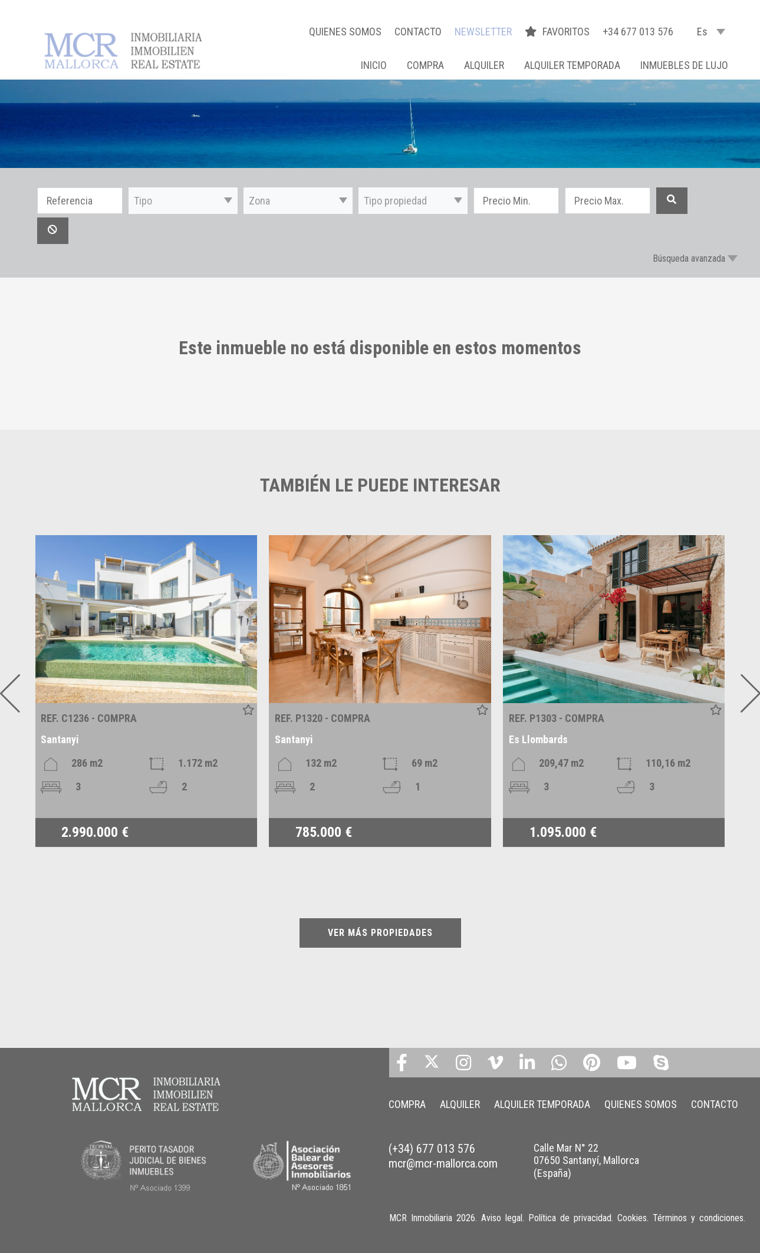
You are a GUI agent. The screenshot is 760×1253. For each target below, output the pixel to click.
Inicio (374, 65)
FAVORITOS (558, 31)
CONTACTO (418, 31)
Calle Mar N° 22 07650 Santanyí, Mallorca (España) (586, 1160)
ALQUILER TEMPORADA (572, 65)
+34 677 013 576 (638, 31)
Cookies (632, 1218)
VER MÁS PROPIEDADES (380, 932)
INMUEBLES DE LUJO (684, 65)
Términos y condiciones (698, 1218)
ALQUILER (484, 65)
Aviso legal (501, 1218)
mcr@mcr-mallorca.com (443, 1163)
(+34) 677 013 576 (432, 1149)
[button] (183, 200)
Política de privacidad (569, 1218)
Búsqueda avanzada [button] (689, 258)
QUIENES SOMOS (345, 31)
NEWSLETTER (483, 31)
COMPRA (425, 65)
